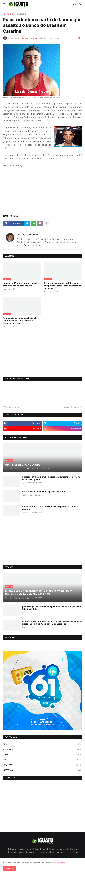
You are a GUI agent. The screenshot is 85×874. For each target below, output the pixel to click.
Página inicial (9, 14)
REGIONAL (42, 769)
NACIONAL (42, 749)
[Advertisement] (42, 191)
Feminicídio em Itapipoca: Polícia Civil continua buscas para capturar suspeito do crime (21, 320)
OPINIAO (42, 754)
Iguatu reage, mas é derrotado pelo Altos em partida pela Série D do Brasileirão (52, 607)
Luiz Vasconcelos (27, 234)
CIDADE (42, 744)
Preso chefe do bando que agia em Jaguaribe (43, 491)
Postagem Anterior (13, 407)
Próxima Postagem (72, 407)
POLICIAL (21, 14)
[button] (4, 4)
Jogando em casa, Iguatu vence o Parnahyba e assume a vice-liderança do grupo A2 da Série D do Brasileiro (52, 622)
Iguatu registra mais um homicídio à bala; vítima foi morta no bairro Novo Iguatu (51, 478)
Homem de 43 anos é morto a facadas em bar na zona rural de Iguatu (21, 284)
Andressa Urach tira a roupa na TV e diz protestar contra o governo (50, 507)
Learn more (59, 862)
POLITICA (42, 764)
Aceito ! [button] (9, 868)
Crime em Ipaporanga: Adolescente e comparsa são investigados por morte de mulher (62, 285)
